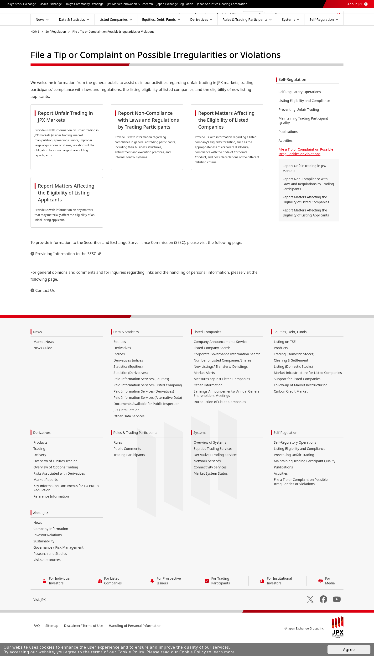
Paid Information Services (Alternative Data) (148, 412)
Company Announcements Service (220, 357)
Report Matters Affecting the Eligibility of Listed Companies (305, 215)
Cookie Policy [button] (192, 652)
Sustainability (43, 556)
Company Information (50, 544)
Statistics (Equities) (128, 381)
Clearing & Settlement (291, 375)
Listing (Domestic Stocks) (293, 381)
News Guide (42, 363)
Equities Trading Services (213, 464)
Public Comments (127, 464)
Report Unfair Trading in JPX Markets (304, 183)
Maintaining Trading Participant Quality (303, 135)
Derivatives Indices (128, 375)
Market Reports (45, 495)
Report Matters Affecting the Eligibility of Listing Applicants (305, 228)
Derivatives (122, 363)
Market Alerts (204, 388)
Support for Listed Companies (297, 394)
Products (281, 363)
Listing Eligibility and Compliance (304, 116)
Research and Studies (50, 569)
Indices (119, 369)
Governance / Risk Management (58, 562)
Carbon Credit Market (291, 406)
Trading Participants (129, 470)
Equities (120, 357)
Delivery (39, 470)
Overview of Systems (210, 457)
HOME (35, 47)
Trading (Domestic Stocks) (294, 369)
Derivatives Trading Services (215, 470)
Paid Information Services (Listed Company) (148, 400)
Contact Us (45, 305)
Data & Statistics (126, 347)
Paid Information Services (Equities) (141, 394)
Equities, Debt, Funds (290, 347)
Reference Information (51, 511)
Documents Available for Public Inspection (147, 419)
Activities (285, 155)
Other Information (208, 400)
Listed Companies (207, 347)
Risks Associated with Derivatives (59, 488)
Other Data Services (129, 431)
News (37, 347)
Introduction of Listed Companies (220, 417)
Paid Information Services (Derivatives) (144, 406)
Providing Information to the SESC (68, 269)
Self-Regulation (56, 47)
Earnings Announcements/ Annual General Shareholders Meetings (227, 408)
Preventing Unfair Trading (299, 124)
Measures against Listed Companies (222, 394)
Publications (288, 147)
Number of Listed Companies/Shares (222, 375)
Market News (43, 357)
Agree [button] (349, 649)
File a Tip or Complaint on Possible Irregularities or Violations (113, 47)
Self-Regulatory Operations (300, 107)
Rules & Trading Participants (135, 448)
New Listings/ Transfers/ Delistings (221, 381)
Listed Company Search (212, 363)
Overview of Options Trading (55, 482)
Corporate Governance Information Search (227, 369)
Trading (39, 464)
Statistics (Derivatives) (131, 388)
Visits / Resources (47, 575)
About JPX (355, 4)
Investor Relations (47, 550)
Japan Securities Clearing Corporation (222, 4)
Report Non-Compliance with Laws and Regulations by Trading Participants (308, 199)
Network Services (207, 476)
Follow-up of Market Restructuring (300, 400)
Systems (199, 448)
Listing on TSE (285, 357)
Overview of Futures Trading (55, 476)
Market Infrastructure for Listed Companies (308, 388)
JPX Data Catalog (127, 425)
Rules (118, 457)
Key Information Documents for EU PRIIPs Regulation (66, 503)
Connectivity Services (210, 482)
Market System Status (211, 488)
